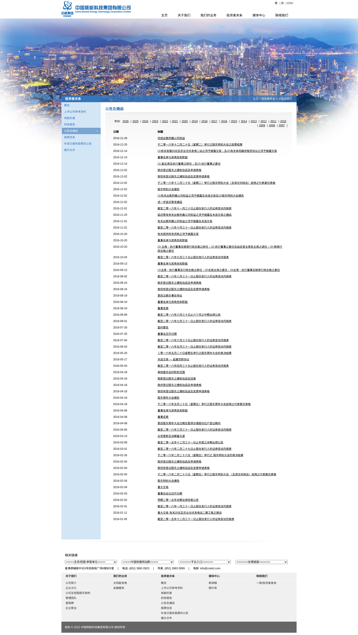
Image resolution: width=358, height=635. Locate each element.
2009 (262, 125)
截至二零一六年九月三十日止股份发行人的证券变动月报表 (193, 257)
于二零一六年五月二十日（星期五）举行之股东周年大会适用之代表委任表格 (204, 404)
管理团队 (71, 598)
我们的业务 (208, 15)
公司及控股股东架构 (78, 593)
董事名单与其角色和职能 (173, 157)
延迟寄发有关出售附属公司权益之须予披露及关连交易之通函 (195, 214)
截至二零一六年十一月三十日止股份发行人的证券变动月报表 (195, 208)
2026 (126, 121)
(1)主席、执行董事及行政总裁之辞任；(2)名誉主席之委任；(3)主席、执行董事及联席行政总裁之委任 (219, 270)
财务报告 (69, 124)
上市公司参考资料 (75, 111)
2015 (234, 121)
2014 (244, 121)
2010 (283, 121)
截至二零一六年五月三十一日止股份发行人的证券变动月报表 (195, 346)
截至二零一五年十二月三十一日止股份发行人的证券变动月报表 (196, 519)
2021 (175, 121)
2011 (273, 121)
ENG (290, 3)
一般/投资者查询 (266, 583)
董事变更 (163, 308)
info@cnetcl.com (210, 568)
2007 (282, 125)
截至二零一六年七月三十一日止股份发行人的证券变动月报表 (195, 321)
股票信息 (69, 137)
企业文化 (71, 588)
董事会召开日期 (167, 334)
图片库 (213, 588)
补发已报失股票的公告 (78, 143)
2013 (254, 121)
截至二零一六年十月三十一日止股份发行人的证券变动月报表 (195, 227)
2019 (195, 121)
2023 (155, 121)
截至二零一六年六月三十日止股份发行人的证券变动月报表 (193, 340)
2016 (224, 121)
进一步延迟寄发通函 (170, 202)
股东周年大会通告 (168, 397)
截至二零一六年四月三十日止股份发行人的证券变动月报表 (193, 365)
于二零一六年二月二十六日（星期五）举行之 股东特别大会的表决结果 (200, 455)
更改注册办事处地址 (170, 295)
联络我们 (281, 15)
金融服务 (118, 588)
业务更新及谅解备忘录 (171, 436)
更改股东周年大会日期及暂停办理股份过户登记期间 (189, 423)
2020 (185, 121)
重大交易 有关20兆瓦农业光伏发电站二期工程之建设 (190, 512)
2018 (204, 121)
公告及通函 (71, 131)
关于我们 (184, 15)
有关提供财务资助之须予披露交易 (178, 234)
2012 (264, 121)
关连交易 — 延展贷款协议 (173, 359)
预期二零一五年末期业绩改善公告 (178, 500)
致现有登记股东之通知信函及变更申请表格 (184, 176)
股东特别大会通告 (168, 189)
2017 (214, 121)
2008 (272, 125)
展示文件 (69, 150)
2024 (145, 121)
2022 (165, 121)
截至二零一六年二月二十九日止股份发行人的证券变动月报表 (195, 448)
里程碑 (70, 603)
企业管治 (71, 608)
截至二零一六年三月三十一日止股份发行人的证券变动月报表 (195, 429)
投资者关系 (234, 15)
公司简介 (71, 583)
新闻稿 (213, 583)
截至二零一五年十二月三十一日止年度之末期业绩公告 (190, 442)
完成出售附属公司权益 (171, 138)
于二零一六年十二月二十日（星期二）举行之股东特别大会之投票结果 (200, 144)
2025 (135, 121)
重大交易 (163, 487)
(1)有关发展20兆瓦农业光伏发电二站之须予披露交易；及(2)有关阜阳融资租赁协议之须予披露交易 (217, 151)
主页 (164, 15)
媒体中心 (259, 15)
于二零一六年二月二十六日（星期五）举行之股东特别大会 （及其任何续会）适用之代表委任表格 (217, 474)
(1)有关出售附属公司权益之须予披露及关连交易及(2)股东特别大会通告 (201, 195)
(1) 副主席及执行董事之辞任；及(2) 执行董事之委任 (189, 163)
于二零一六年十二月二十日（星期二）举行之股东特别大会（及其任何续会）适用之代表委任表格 (216, 183)
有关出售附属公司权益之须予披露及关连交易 (185, 221)
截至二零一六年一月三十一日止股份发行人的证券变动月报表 (195, 506)
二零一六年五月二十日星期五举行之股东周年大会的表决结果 (195, 353)
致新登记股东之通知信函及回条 (177, 378)
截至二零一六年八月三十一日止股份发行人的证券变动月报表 (195, 276)
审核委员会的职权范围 (171, 372)
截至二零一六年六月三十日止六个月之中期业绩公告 (189, 314)
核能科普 (69, 118)
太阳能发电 (120, 583)
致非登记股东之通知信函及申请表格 (179, 170)
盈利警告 (163, 327)
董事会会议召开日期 (170, 493)
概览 (67, 105)
